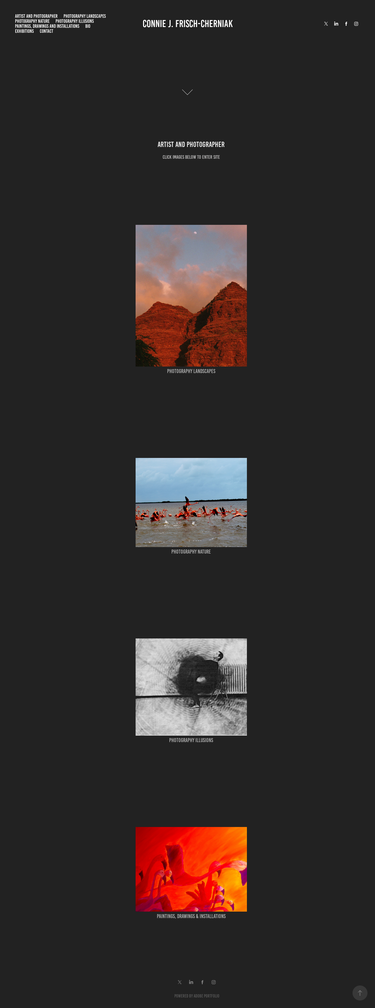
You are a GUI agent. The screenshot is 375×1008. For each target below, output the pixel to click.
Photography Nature (32, 21)
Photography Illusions (75, 21)
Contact (46, 31)
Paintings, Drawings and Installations (47, 26)
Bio (87, 26)
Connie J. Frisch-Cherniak (188, 23)
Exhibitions (24, 31)
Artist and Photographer (36, 16)
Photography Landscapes (85, 16)
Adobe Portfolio (206, 995)
